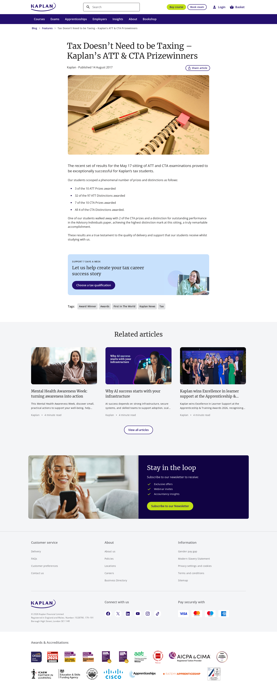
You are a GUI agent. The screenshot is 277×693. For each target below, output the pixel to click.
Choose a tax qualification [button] (93, 285)
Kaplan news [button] (147, 306)
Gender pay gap (187, 551)
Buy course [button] (176, 7)
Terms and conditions (191, 573)
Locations (110, 566)
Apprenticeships (76, 19)
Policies (109, 558)
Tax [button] (162, 306)
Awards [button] (104, 306)
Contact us (37, 573)
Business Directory (116, 580)
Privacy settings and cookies (195, 566)
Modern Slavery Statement (194, 558)
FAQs (34, 558)
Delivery (36, 551)
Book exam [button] (197, 7)
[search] (111, 7)
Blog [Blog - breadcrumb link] (34, 28)
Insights (118, 19)
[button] (219, 7)
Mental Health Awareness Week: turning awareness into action (59, 393)
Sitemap (183, 580)
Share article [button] (197, 68)
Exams (55, 19)
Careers (109, 573)
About (133, 19)
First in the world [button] (124, 306)
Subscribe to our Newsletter (170, 506)
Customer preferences (44, 566)
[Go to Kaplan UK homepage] (43, 7)
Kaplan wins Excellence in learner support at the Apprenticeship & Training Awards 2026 (209, 394)
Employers (100, 19)
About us (110, 551)
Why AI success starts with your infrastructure (132, 393)
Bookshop (150, 19)
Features (47, 28)
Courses (39, 19)
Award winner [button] (87, 306)
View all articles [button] (138, 430)
